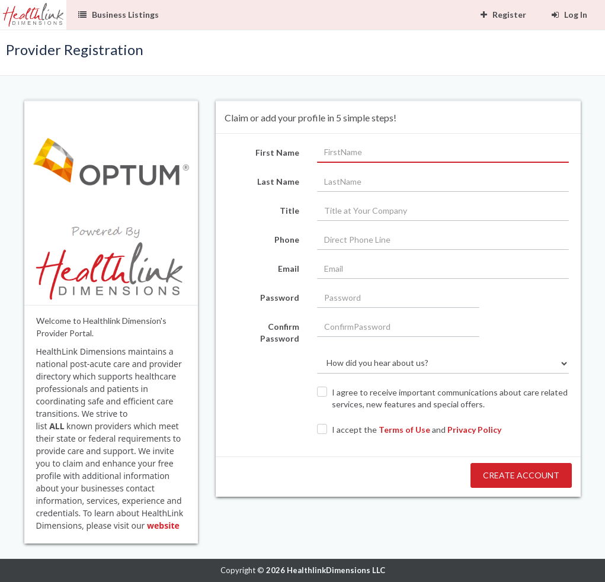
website (163, 525)
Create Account (521, 475)
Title (289, 210)
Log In (569, 14)
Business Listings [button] (118, 14)
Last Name (278, 181)
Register (503, 14)
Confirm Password (279, 332)
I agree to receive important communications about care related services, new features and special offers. (450, 398)
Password (279, 297)
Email (288, 268)
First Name (277, 152)
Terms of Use (404, 430)
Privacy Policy (474, 430)
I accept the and (416, 430)
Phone (286, 239)
